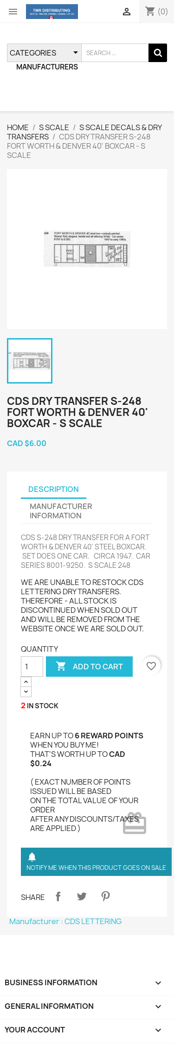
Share (58, 896)
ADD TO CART (89, 667)
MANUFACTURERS (47, 67)
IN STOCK (42, 705)
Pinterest (105, 896)
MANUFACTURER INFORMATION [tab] (61, 511)
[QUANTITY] (32, 666)
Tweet (81, 896)
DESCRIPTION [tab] (53, 489)
